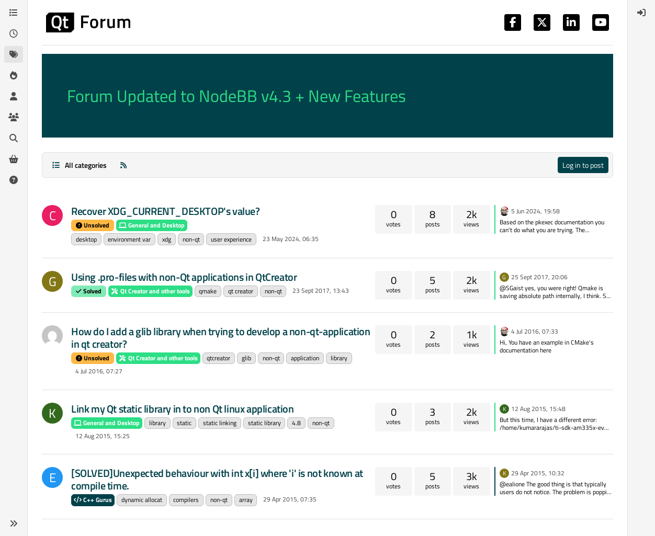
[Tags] (13, 54)
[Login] (641, 12)
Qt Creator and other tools (150, 291)
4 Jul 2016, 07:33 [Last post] (534, 331)
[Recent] (13, 33)
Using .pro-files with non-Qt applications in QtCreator (184, 277)
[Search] (13, 138)
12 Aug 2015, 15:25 (102, 436)
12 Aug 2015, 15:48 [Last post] (538, 409)
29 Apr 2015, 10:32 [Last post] (537, 473)
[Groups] (13, 117)
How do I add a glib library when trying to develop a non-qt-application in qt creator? (220, 337)
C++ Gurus (93, 500)
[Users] (13, 96)
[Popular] (13, 75)
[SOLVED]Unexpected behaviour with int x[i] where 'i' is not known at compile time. (217, 479)
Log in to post (583, 164)
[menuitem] (641, 12)
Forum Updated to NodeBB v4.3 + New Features (236, 95)
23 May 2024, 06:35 (291, 239)
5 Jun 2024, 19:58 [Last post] (535, 211)
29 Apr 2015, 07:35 (290, 499)
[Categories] (13, 12)
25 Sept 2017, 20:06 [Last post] (539, 277)
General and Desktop (152, 225)
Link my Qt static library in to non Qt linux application (182, 409)
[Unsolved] (13, 180)
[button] (13, 523)
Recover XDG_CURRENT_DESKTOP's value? (165, 211)
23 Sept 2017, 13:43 (320, 290)
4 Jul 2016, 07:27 (98, 371)
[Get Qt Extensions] (13, 159)
